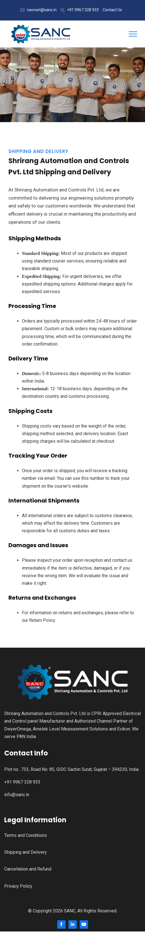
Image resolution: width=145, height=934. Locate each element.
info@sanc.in (16, 794)
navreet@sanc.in (42, 10)
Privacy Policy (18, 886)
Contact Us (112, 10)
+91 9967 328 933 (83, 10)
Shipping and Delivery (25, 852)
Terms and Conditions (25, 835)
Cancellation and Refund (27, 869)
